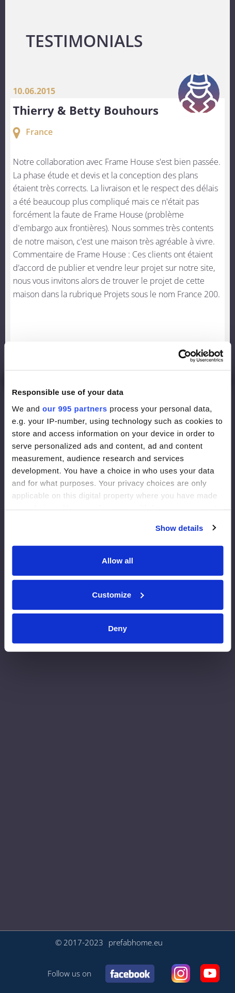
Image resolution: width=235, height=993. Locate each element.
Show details (179, 527)
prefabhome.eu (135, 942)
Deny (117, 628)
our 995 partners (74, 408)
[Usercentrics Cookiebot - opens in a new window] (178, 355)
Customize (118, 594)
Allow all (117, 560)
